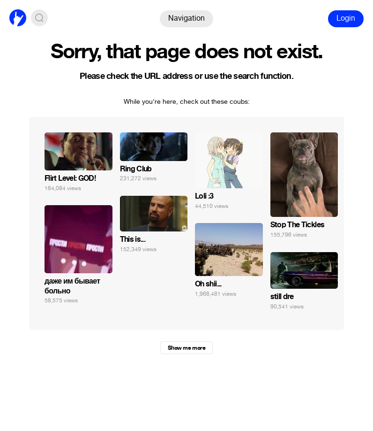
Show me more (186, 348)
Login (345, 18)
